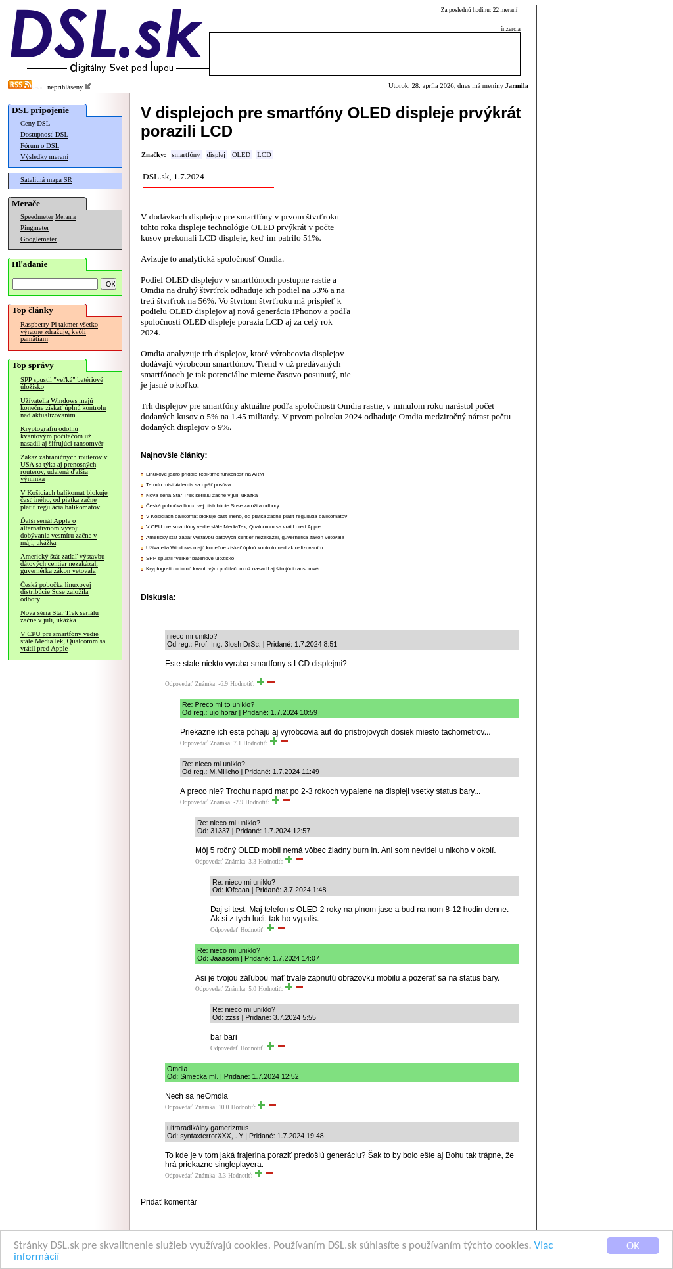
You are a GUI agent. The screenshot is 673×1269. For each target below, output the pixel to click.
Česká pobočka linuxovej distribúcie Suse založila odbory (55, 592)
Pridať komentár (169, 1202)
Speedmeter (36, 216)
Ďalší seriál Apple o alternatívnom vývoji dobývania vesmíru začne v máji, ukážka (58, 531)
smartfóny (186, 154)
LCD (264, 154)
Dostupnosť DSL (44, 134)
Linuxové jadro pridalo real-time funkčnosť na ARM (205, 474)
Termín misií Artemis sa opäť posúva (188, 485)
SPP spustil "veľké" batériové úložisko (61, 383)
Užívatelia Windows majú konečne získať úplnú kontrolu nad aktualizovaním (63, 408)
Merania (65, 217)
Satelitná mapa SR (46, 179)
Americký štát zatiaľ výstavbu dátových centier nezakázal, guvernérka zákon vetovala (62, 563)
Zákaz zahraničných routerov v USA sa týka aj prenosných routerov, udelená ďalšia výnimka (63, 467)
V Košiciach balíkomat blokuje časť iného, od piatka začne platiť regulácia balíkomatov (64, 500)
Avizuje (154, 259)
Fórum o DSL (39, 145)
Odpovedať (179, 684)
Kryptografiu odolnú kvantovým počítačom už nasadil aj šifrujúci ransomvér (61, 436)
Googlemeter (38, 238)
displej (215, 154)
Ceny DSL (35, 123)
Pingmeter (34, 227)
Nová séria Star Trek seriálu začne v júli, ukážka (59, 616)
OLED (241, 154)
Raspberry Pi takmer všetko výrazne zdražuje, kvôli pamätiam (59, 331)
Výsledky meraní (44, 156)
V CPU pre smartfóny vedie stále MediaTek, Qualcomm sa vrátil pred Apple (62, 641)
